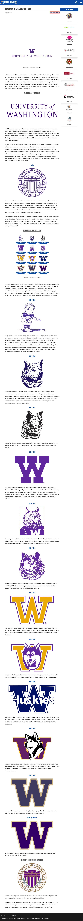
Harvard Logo (69, 67)
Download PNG (54, 12)
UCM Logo (69, 55)
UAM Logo (69, 32)
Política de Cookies (19, 918)
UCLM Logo (69, 78)
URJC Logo (69, 101)
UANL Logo (69, 21)
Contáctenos (45, 918)
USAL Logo (69, 90)
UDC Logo (69, 44)
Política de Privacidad (7, 918)
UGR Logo (69, 113)
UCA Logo (69, 124)
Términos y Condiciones (33, 918)
